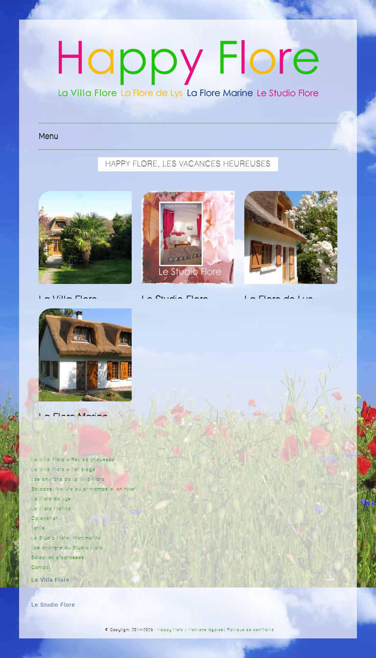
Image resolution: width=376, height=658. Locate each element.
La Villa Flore (50, 580)
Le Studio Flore (53, 605)
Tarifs (38, 528)
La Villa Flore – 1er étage (63, 469)
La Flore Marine (51, 508)
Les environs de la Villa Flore (68, 479)
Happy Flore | (173, 630)
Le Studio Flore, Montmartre (66, 538)
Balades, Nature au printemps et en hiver (83, 489)
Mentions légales (205, 630)
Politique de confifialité (250, 630)
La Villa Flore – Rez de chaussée (73, 459)
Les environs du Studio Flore (67, 547)
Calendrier (44, 518)
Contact (40, 567)
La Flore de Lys (51, 498)
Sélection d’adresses (57, 557)
